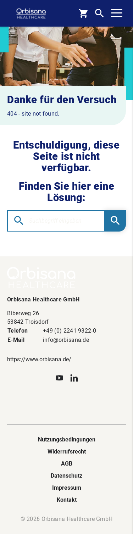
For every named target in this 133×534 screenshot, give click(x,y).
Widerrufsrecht (67, 451)
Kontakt (67, 499)
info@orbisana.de (66, 339)
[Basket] (83, 13)
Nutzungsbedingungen (66, 439)
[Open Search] (99, 13)
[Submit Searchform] (115, 221)
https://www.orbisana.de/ (39, 359)
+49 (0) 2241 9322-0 (69, 330)
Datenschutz (66, 475)
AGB (66, 463)
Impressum (66, 487)
